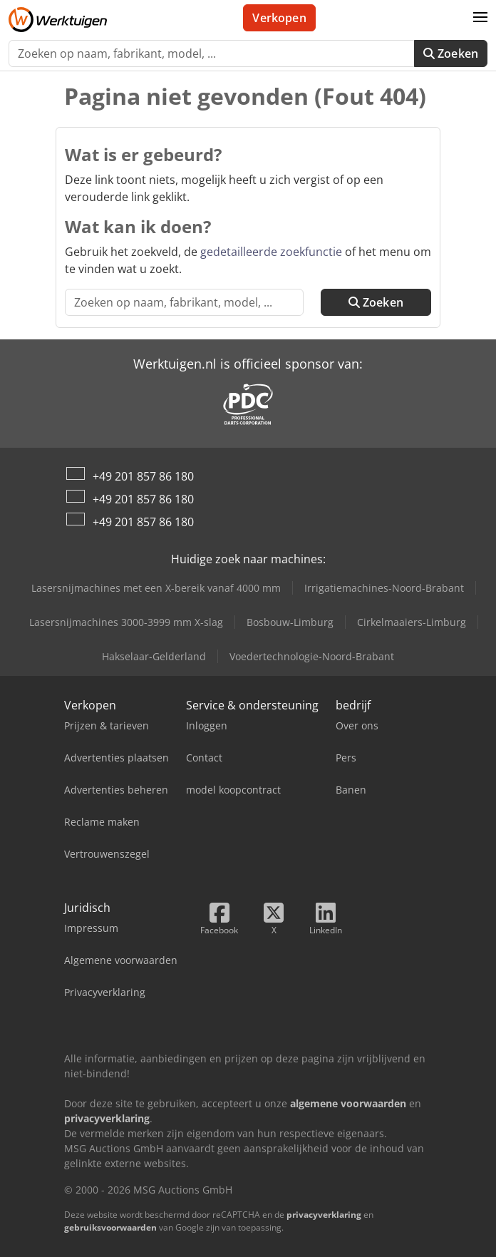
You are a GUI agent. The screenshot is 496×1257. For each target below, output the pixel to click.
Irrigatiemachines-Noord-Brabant (384, 588)
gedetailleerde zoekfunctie (271, 252)
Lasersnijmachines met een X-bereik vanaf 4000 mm (156, 588)
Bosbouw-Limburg (290, 622)
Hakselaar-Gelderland (154, 656)
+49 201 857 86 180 (143, 476)
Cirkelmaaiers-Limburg (411, 622)
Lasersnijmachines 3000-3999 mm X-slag (126, 622)
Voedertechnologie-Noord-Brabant (311, 656)
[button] (480, 17)
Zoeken (450, 53)
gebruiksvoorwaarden (110, 1227)
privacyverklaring (323, 1215)
